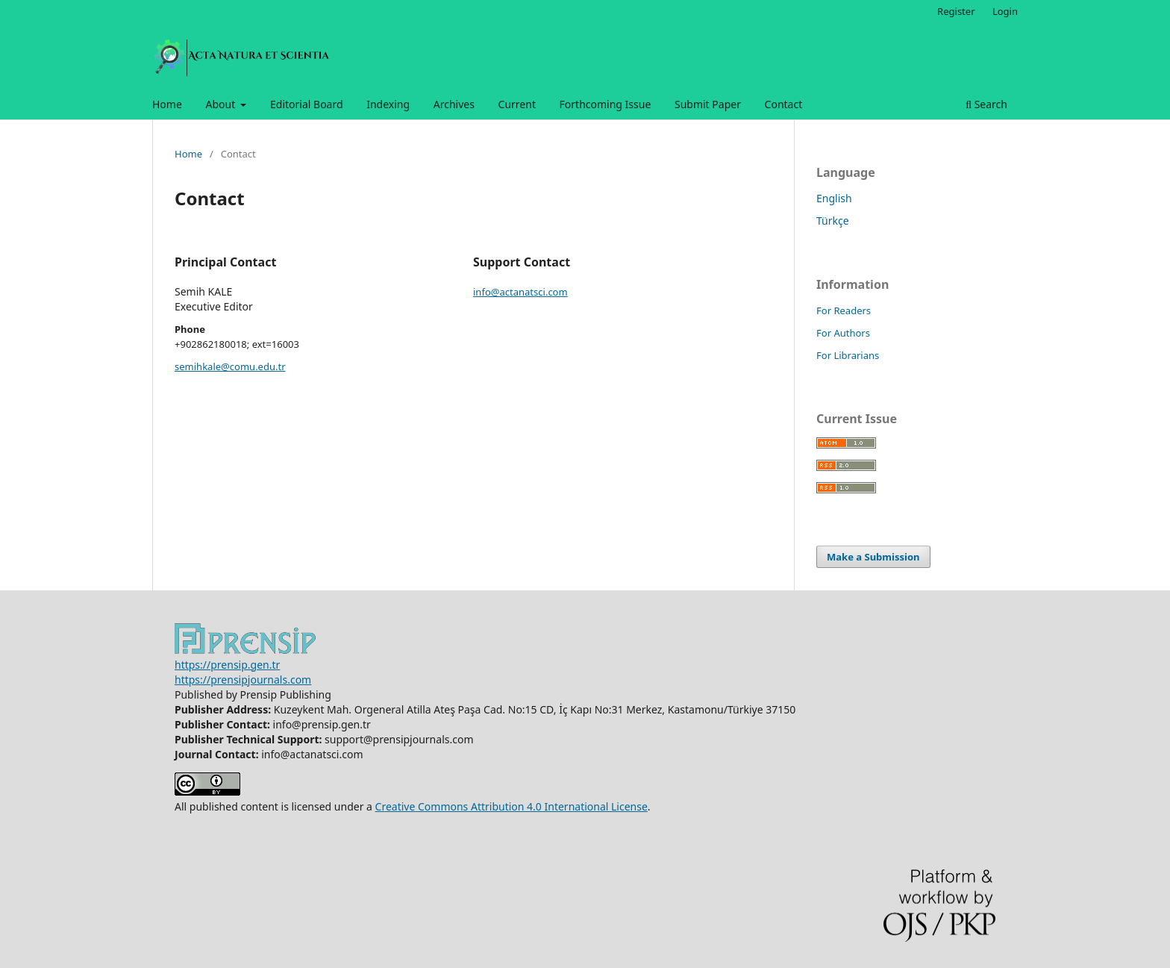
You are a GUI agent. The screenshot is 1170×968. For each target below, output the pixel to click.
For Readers (843, 310)
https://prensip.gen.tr (227, 665)
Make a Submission (873, 556)
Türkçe (832, 220)
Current (517, 104)
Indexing (388, 104)
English (834, 198)
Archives (454, 104)
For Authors (843, 333)
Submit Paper (708, 104)
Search (986, 104)
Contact (784, 104)
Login (1005, 11)
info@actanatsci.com (520, 292)
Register (956, 11)
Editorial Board (306, 104)
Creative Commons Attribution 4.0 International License (511, 806)
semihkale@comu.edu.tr (230, 366)
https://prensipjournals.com (243, 679)
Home (167, 104)
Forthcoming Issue (605, 104)
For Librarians (847, 355)
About (221, 104)
